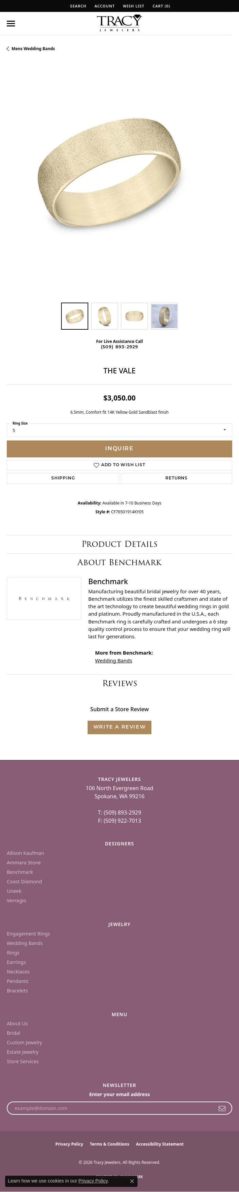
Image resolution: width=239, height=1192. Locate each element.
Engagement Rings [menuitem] (28, 933)
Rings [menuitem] (13, 952)
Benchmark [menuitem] (20, 872)
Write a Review (119, 727)
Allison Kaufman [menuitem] (25, 853)
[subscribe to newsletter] (222, 1108)
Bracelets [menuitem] (17, 990)
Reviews (119, 683)
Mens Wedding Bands (33, 49)
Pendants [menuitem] (18, 981)
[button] (78, 6)
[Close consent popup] (132, 1181)
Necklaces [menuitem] (18, 971)
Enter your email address (119, 1094)
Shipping (63, 478)
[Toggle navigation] (11, 23)
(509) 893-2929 (120, 347)
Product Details (119, 544)
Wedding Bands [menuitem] (25, 943)
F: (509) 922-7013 (119, 820)
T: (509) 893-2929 (119, 812)
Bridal (13, 1033)
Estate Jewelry (22, 1052)
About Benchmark (119, 562)
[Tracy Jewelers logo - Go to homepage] (119, 23)
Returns (176, 478)
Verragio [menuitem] (16, 900)
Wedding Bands (113, 660)
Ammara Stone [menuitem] (24, 862)
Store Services (23, 1061)
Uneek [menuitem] (14, 891)
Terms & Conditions (109, 1144)
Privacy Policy (69, 1144)
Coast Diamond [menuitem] (24, 881)
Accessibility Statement (160, 1144)
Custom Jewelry (24, 1042)
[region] (119, 183)
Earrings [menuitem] (16, 962)
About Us (17, 1023)
